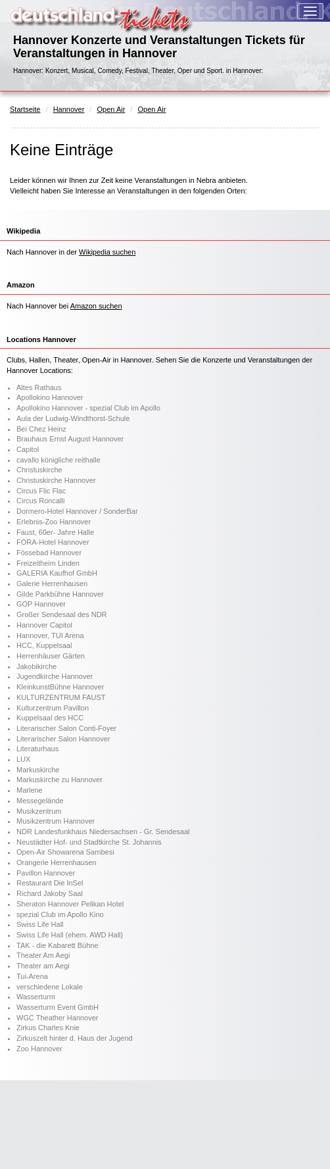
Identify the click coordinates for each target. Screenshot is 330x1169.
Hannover (69, 109)
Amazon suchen (96, 306)
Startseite (25, 109)
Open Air (111, 109)
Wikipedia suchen (107, 252)
